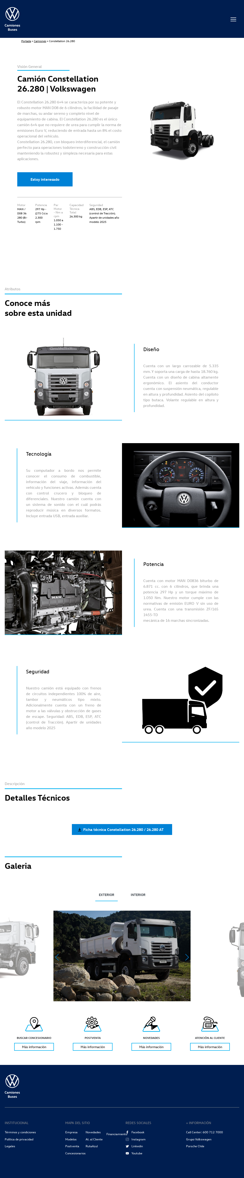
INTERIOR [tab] (138, 895)
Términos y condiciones (20, 1132)
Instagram (136, 1139)
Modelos (71, 1139)
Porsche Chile (195, 1146)
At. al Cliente (94, 1139)
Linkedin (134, 1146)
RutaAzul (92, 1146)
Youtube (134, 1153)
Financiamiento (116, 1134)
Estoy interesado (44, 179)
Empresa (71, 1132)
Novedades (93, 1132)
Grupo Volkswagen (198, 1139)
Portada (26, 41)
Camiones (40, 41)
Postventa (72, 1146)
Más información (34, 1047)
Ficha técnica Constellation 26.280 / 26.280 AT (121, 829)
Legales (10, 1146)
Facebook (135, 1132)
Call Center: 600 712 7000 (204, 1132)
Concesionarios (75, 1153)
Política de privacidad (19, 1139)
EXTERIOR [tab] (106, 895)
